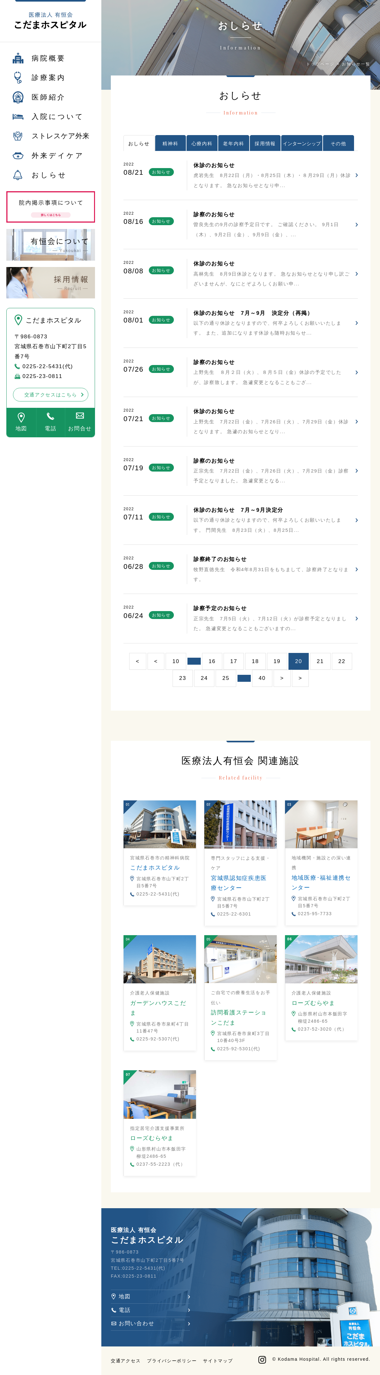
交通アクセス (126, 1360)
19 (277, 661)
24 (204, 678)
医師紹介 (49, 101)
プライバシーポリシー (172, 1360)
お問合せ (80, 432)
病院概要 (49, 62)
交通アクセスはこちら (50, 398)
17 (233, 661)
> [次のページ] (282, 678)
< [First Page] (138, 661)
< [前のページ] (156, 661)
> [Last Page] (300, 678)
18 (255, 661)
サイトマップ (218, 1360)
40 (262, 678)
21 (320, 661)
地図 (21, 432)
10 (175, 661)
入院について (58, 120)
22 (342, 661)
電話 (50, 432)
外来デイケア (58, 159)
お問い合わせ (136, 1323)
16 (212, 661)
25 (225, 678)
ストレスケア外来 (60, 140)
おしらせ (49, 179)
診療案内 (49, 81)
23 (182, 678)
